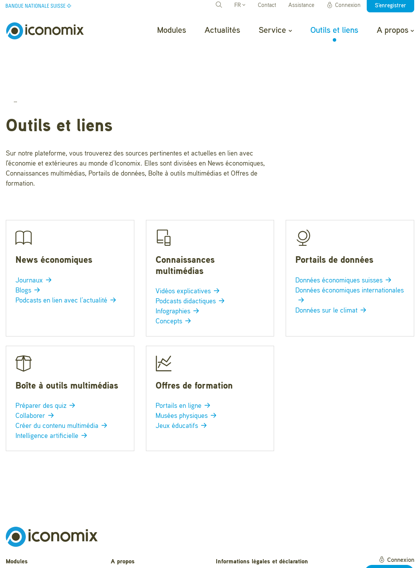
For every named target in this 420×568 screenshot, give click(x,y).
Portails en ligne (184, 365)
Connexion (344, 5)
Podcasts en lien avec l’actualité (67, 260)
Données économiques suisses (344, 240)
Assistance (301, 5)
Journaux (34, 240)
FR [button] (239, 5)
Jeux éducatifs (183, 385)
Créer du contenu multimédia (62, 385)
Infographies (179, 271)
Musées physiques (187, 375)
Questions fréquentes (139, 533)
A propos (395, 30)
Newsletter (125, 557)
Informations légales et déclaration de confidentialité (262, 525)
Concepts (175, 281)
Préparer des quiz (46, 365)
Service (275, 30)
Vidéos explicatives (189, 251)
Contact (267, 5)
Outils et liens (334, 30)
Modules (171, 30)
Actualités (222, 30)
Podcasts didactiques (191, 261)
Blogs (29, 250)
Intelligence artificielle (52, 395)
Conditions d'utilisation (246, 542)
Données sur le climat (332, 270)
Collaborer (36, 375)
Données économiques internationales (349, 255)
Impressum (231, 554)
